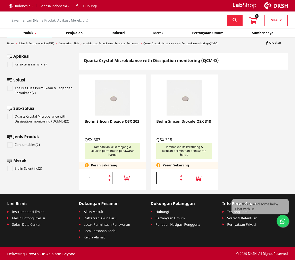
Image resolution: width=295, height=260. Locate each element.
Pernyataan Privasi (241, 224)
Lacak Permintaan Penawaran (107, 224)
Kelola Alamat (94, 237)
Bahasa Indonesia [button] (53, 6)
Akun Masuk (93, 212)
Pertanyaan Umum (170, 218)
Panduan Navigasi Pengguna (177, 224)
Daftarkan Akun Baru (100, 218)
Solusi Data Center (26, 224)
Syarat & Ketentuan (242, 218)
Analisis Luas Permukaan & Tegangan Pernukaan (111, 43)
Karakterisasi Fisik (68, 43)
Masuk (276, 20)
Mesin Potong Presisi (28, 218)
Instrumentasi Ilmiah (28, 212)
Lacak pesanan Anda (100, 231)
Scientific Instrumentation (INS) (36, 43)
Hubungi (162, 212)
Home (10, 43)
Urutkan (274, 43)
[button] (21, 5)
